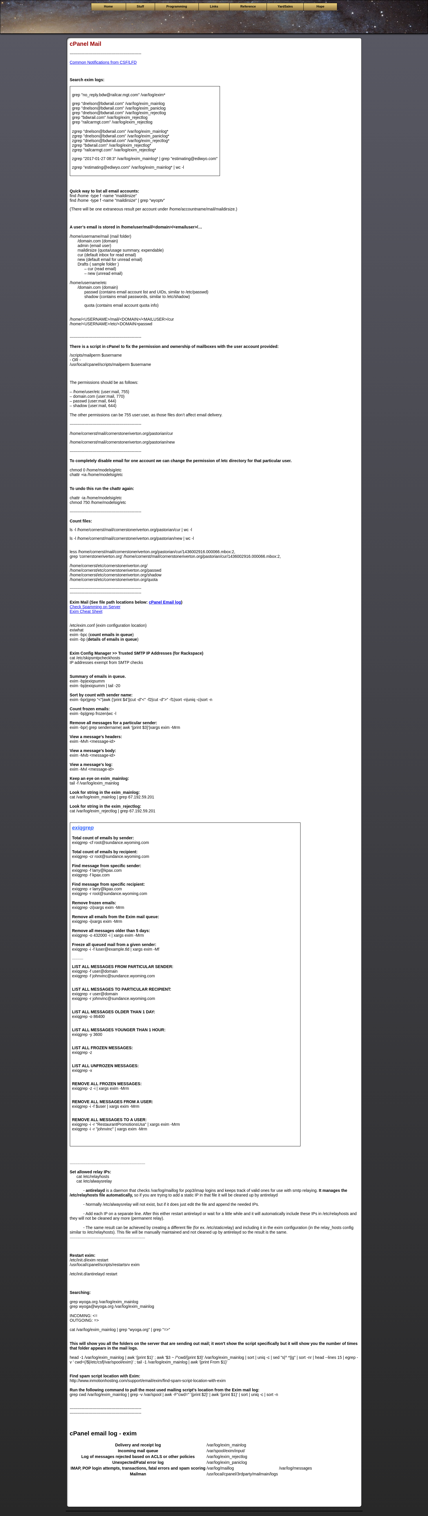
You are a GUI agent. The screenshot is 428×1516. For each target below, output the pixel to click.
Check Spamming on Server (95, 606)
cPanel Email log (165, 602)
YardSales (285, 6)
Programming (176, 6)
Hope (320, 6)
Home (108, 6)
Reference (248, 6)
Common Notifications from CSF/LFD (103, 62)
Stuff (140, 6)
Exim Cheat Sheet (86, 611)
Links (214, 6)
